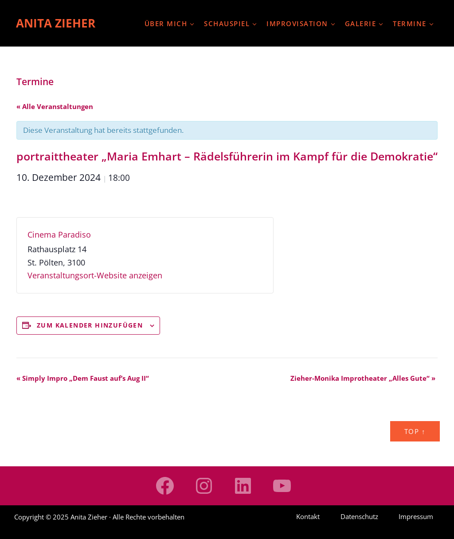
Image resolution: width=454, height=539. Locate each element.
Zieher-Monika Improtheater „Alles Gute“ (362, 378)
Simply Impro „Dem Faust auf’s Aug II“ (82, 378)
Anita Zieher (55, 23)
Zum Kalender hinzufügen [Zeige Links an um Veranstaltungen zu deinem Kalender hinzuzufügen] (90, 325)
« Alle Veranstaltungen (54, 106)
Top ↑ (415, 431)
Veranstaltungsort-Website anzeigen (94, 275)
